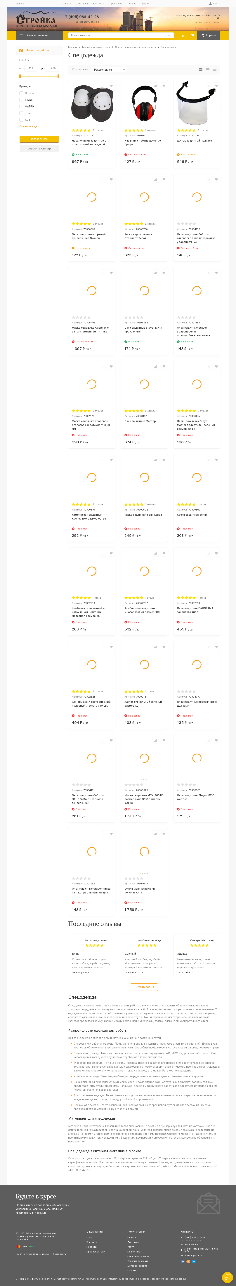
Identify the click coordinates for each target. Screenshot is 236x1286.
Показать (36, 138)
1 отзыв (202, 504)
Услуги (131, 1246)
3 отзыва (98, 130)
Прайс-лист (117, 3)
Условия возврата (137, 1261)
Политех (30, 93)
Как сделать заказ (138, 1256)
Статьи (131, 1270)
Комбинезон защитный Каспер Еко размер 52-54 (151, 940)
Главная (72, 47)
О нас (89, 1237)
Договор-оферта (137, 1265)
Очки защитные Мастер (98, 940)
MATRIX (29, 106)
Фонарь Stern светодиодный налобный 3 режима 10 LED (203, 940)
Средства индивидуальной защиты (135, 47)
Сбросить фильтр (39, 148)
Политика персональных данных (32, 1254)
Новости (91, 1246)
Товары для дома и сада (96, 47)
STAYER (29, 99)
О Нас (132, 3)
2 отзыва (150, 130)
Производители (95, 1251)
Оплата (67, 3)
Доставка (82, 3)
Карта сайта (59, 1254)
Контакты (98, 3)
